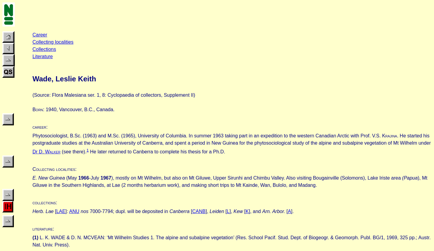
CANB (199, 211)
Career (40, 34)
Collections (44, 49)
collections (44, 202)
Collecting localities (53, 42)
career (39, 127)
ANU (74, 211)
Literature (43, 56)
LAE (60, 211)
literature (43, 228)
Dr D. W (41, 151)
